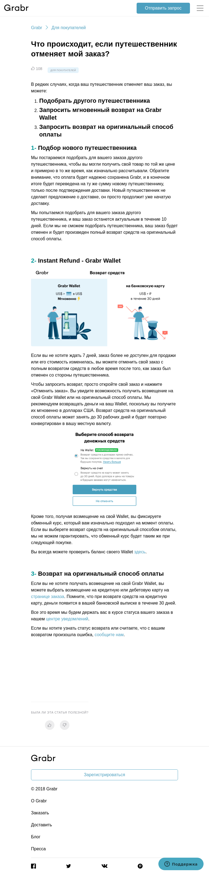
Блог (36, 836)
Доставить (41, 825)
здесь (140, 552)
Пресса (38, 848)
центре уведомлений (67, 619)
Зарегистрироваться (104, 774)
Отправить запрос (163, 8)
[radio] (49, 725)
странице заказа (47, 596)
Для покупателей (68, 27)
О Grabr (39, 801)
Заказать (40, 813)
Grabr (36, 27)
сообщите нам (109, 634)
